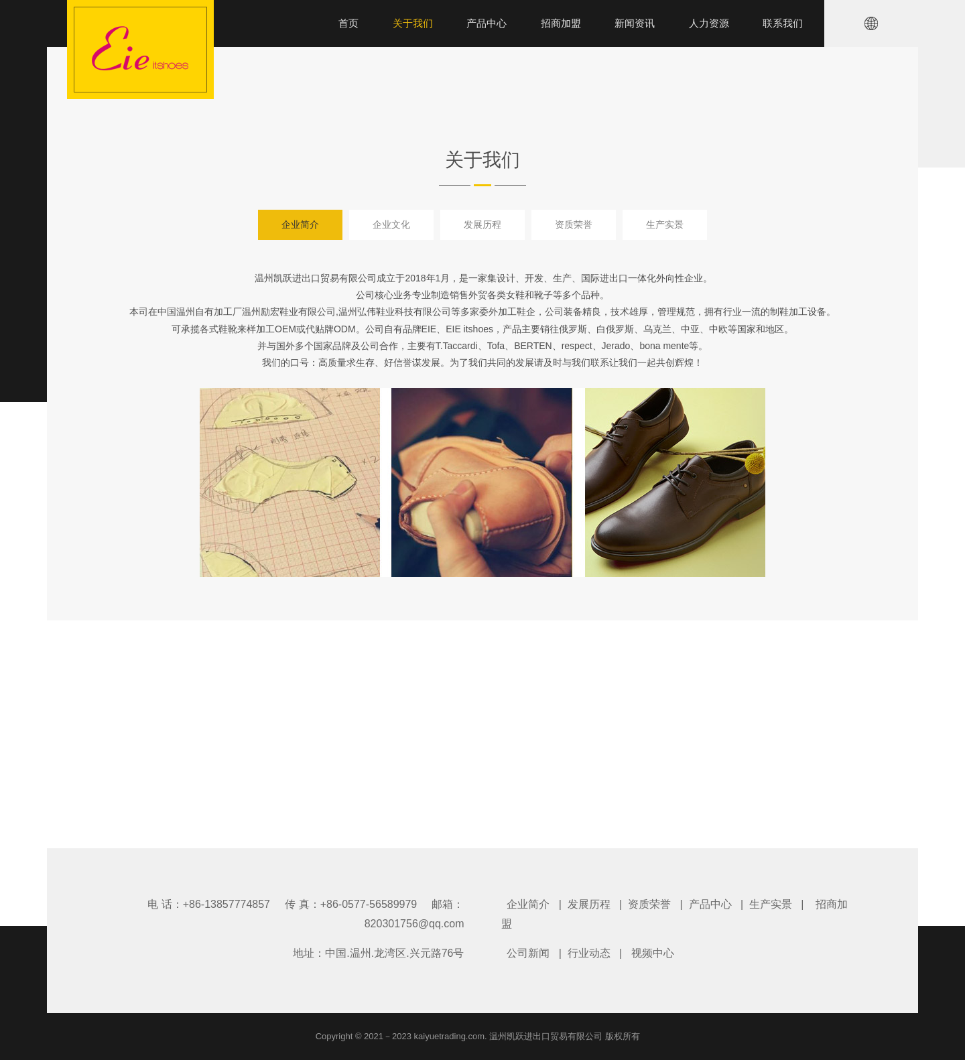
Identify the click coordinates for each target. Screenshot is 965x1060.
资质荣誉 (573, 224)
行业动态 (589, 953)
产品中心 (710, 904)
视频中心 (652, 953)
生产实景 (665, 224)
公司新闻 (528, 953)
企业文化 (391, 224)
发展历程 (482, 224)
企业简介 (300, 224)
